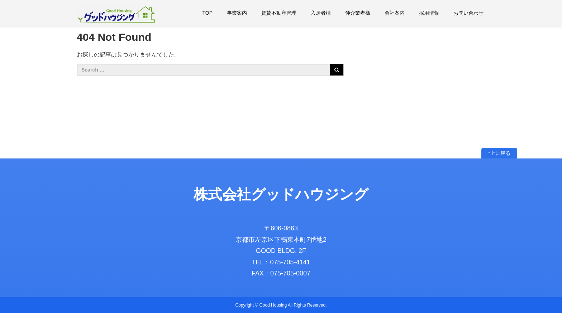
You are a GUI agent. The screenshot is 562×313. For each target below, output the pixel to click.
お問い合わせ (468, 13)
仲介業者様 (357, 13)
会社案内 (395, 13)
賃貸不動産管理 (278, 13)
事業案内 (237, 13)
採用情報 (429, 13)
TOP (207, 13)
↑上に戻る (499, 153)
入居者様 (321, 13)
